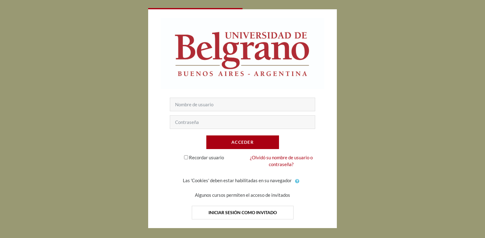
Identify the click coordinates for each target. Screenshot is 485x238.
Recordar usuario (206, 157)
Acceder (242, 142)
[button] (297, 180)
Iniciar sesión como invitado (242, 212)
